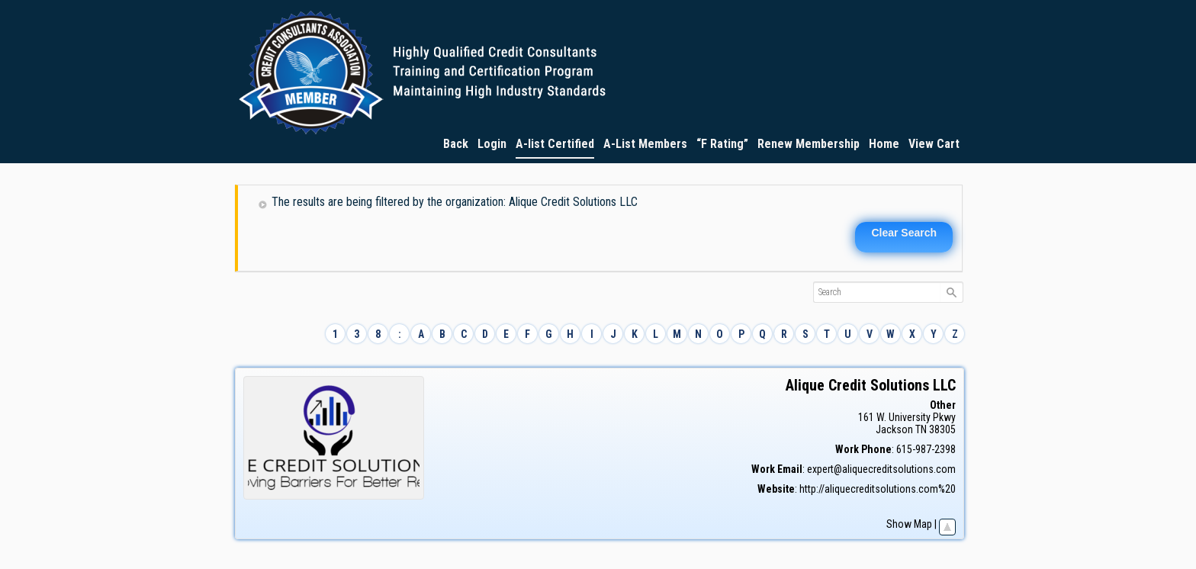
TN (921, 429)
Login (491, 144)
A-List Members (645, 144)
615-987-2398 (926, 449)
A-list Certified (555, 144)
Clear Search (904, 233)
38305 (942, 429)
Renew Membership (808, 144)
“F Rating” (722, 144)
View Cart (934, 144)
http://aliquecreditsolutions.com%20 (877, 489)
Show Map (909, 524)
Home (884, 144)
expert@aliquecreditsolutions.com (881, 469)
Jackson (894, 429)
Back (455, 144)
